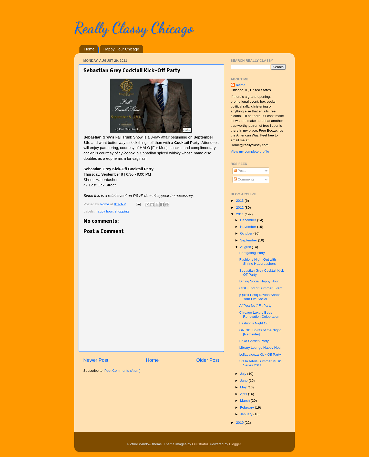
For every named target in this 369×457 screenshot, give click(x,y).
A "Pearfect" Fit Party (255, 305)
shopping (122, 211)
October (246, 233)
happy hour (104, 211)
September (249, 240)
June (244, 380)
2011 (240, 214)
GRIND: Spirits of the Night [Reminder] (260, 332)
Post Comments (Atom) (122, 371)
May (244, 387)
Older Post (207, 360)
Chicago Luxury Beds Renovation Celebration (259, 314)
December (248, 220)
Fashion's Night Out (254, 323)
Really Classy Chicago (133, 27)
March (245, 400)
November (248, 227)
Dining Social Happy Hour (259, 281)
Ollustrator (200, 444)
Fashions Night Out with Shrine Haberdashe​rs (257, 261)
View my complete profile (250, 151)
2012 (240, 207)
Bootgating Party (252, 253)
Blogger (235, 444)
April (244, 394)
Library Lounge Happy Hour (260, 347)
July (243, 374)
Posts (240, 171)
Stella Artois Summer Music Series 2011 (260, 363)
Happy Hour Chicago (121, 49)
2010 (240, 422)
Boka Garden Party (254, 341)
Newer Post (95, 360)
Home (89, 49)
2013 (240, 201)
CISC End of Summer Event (260, 288)
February (247, 407)
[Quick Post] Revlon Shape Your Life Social (260, 297)
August (246, 247)
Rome (105, 204)
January (246, 414)
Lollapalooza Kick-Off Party (260, 354)
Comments (244, 179)
